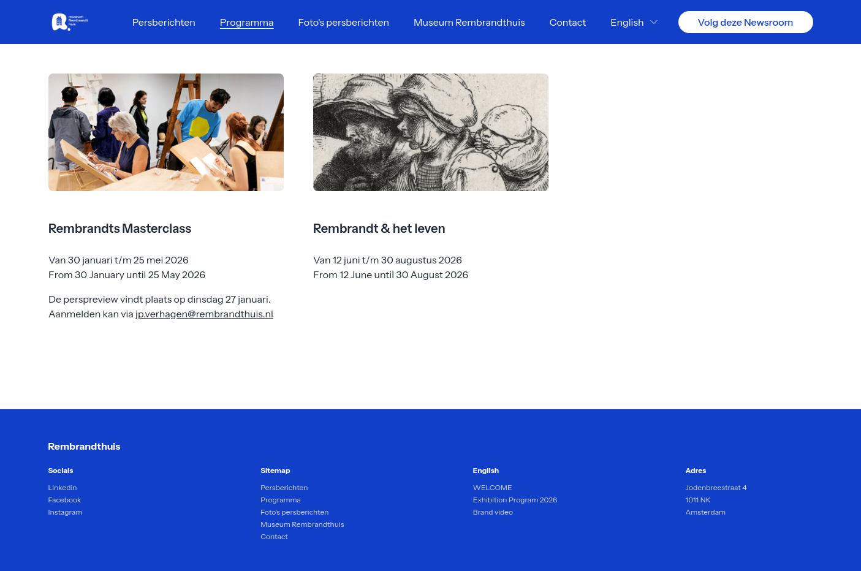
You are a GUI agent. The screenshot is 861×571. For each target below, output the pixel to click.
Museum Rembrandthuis (469, 22)
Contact (568, 22)
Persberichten (163, 22)
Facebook (65, 499)
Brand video (493, 511)
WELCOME (492, 487)
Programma (247, 22)
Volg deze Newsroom (746, 22)
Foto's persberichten (343, 22)
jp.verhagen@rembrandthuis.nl (204, 314)
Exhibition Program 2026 (515, 499)
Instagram (65, 511)
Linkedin (62, 487)
